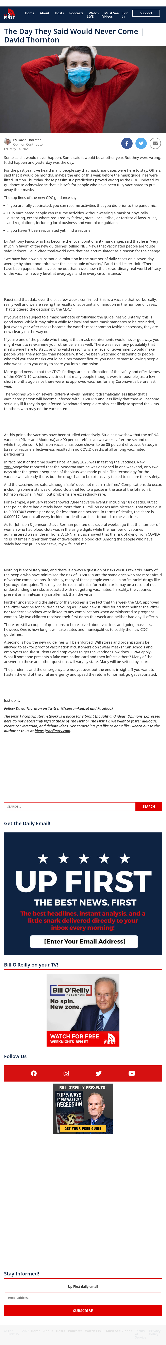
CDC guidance (58, 197)
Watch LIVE (93, 15)
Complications (133, 484)
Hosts (59, 13)
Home (29, 13)
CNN (68, 534)
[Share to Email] (155, 143)
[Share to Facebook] (127, 143)
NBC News (89, 246)
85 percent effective (122, 444)
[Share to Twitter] (141, 143)
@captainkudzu (75, 708)
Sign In (125, 15)
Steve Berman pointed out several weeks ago (87, 524)
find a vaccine (78, 230)
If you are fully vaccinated (29, 205)
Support (146, 13)
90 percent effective (80, 439)
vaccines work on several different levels (45, 394)
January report (43, 502)
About (44, 13)
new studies (99, 607)
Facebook (105, 708)
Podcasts (76, 13)
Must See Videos (110, 15)
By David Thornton (27, 140)
